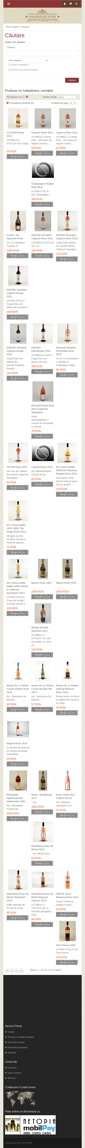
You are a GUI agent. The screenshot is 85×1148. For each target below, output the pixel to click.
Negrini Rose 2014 (17, 743)
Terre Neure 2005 (66, 945)
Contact (11, 1032)
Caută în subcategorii (20, 65)
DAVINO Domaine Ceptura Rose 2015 (67, 237)
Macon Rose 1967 (41, 582)
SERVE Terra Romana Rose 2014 (67, 895)
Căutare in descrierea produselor (24, 70)
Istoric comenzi (14, 1073)
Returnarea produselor (18, 1047)
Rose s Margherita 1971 (41, 796)
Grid (27, 97)
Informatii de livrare (16, 1042)
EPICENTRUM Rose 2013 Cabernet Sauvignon (42, 409)
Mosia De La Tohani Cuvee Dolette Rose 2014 (18, 689)
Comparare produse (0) (22, 103)
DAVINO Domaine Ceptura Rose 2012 (42, 237)
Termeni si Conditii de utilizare (21, 1037)
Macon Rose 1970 (66, 582)
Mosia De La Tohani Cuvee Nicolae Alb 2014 (42, 689)
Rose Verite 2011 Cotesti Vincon (65, 796)
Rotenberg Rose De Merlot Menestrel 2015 (18, 897)
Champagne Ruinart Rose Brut (42, 185)
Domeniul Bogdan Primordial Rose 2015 (66, 351)
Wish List (12, 1078)
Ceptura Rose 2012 (67, 132)
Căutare (25, 27)
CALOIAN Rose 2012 (15, 134)
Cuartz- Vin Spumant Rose (15, 237)
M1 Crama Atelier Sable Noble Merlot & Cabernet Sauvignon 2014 (17, 587)
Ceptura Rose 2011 (42, 132)
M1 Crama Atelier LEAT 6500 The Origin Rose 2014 (16, 528)
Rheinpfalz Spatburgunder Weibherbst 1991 (16, 798)
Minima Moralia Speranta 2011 (39, 629)
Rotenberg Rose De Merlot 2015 (42, 848)
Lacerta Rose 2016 (41, 466)
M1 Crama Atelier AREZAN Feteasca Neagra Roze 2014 (66, 470)
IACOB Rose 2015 (17, 466)
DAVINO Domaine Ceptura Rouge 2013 (17, 351)
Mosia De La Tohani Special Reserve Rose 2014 (67, 689)
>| (21, 970)
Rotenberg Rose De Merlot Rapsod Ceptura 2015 (42, 897)
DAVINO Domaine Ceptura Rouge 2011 (17, 293)
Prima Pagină (12, 27)
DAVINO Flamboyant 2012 (41, 349)
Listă (23, 97)
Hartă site (12, 1053)
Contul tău (12, 1068)
